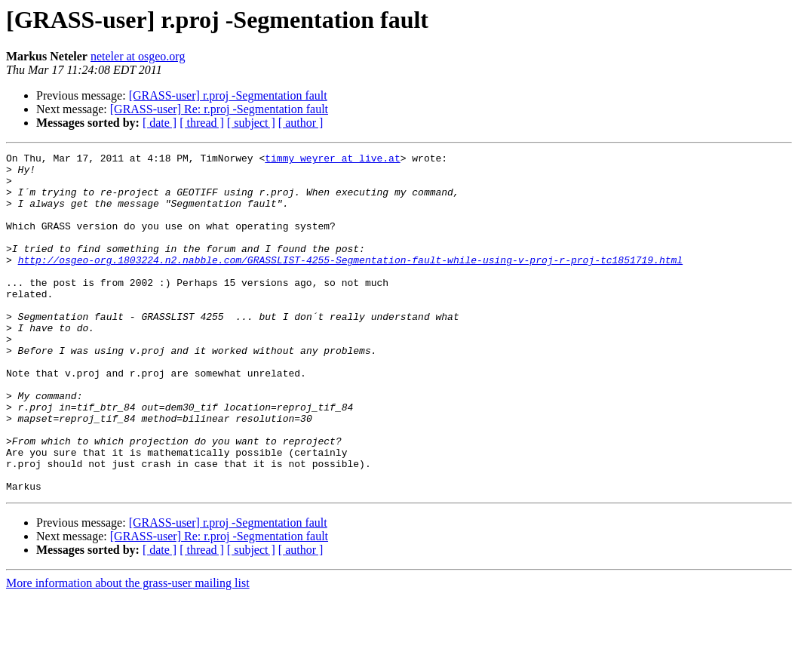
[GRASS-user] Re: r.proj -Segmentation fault (219, 109)
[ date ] (159, 122)
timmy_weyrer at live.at (332, 160)
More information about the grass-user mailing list (128, 650)
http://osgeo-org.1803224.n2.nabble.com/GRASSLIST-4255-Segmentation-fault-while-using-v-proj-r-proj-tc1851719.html (350, 282)
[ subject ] (251, 122)
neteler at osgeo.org (138, 56)
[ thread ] (202, 122)
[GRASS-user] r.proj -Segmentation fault (228, 95)
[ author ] (301, 122)
